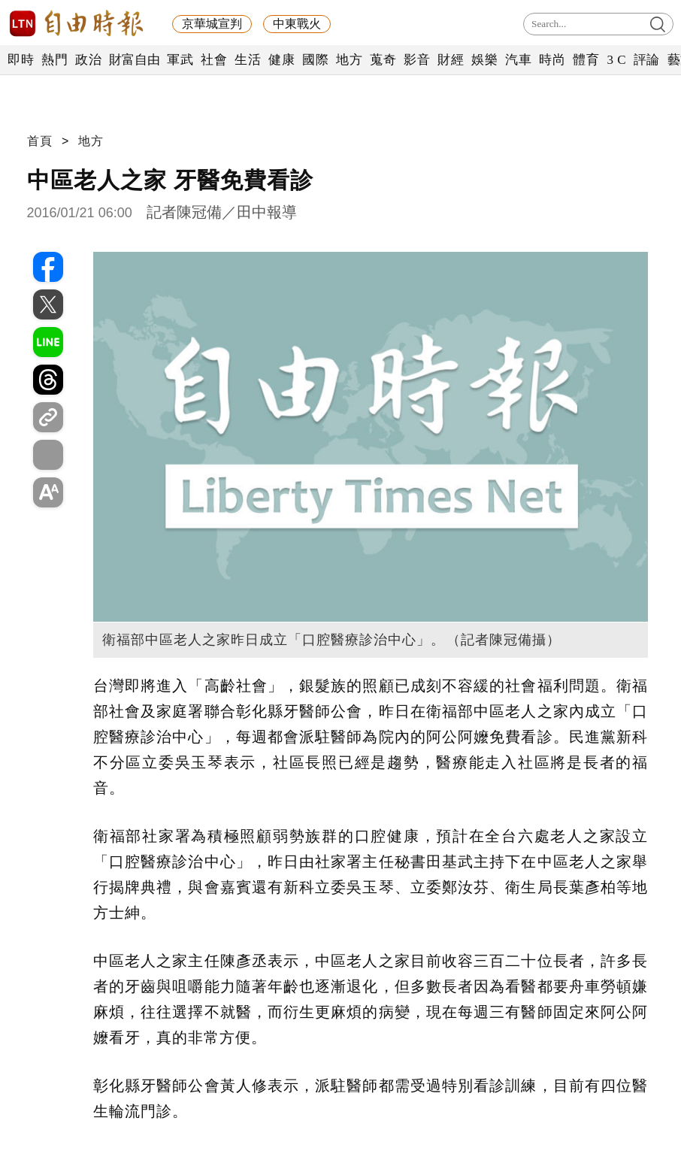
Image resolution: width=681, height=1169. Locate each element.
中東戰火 (297, 23)
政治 (88, 60)
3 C (616, 60)
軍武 (180, 60)
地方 (349, 60)
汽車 (518, 60)
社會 (214, 60)
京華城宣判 (212, 23)
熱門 (54, 60)
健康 (281, 60)
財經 (450, 60)
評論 (647, 60)
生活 (248, 60)
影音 (417, 60)
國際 (315, 60)
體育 (586, 60)
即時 (21, 60)
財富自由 (134, 60)
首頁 (40, 141)
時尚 (552, 60)
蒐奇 (383, 60)
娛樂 (484, 60)
